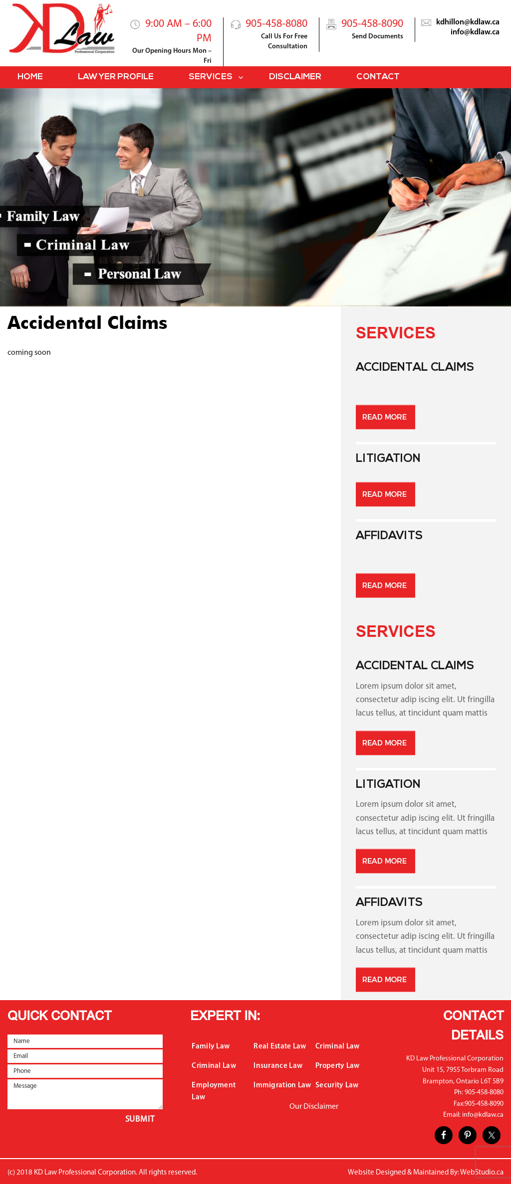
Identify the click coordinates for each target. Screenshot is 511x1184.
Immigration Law (282, 1085)
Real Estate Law (280, 1046)
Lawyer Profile (116, 77)
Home (30, 77)
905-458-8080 (276, 24)
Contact (378, 77)
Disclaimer (295, 77)
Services (211, 77)
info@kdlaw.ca (475, 32)
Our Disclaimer (313, 1107)
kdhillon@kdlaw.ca (468, 22)
